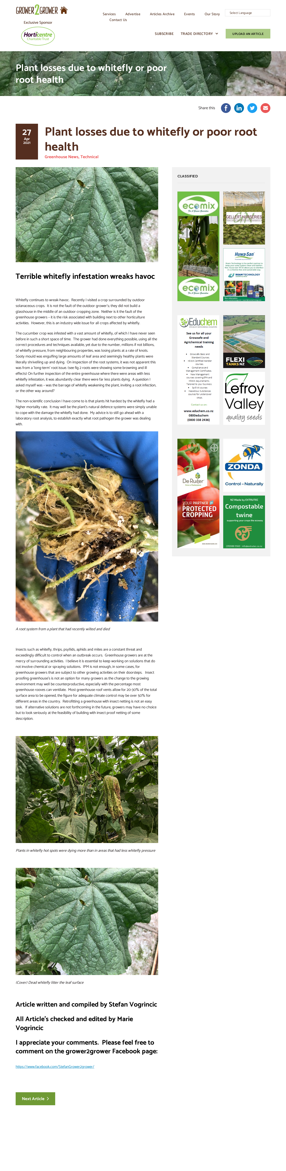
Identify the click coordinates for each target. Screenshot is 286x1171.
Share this (206, 108)
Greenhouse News (62, 156)
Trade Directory (197, 34)
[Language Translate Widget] (247, 12)
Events (189, 14)
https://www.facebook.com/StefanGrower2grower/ (55, 1066)
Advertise (132, 14)
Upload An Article (248, 33)
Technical (90, 156)
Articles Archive (162, 14)
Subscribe (164, 34)
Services (109, 14)
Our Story (212, 14)
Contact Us (118, 19)
